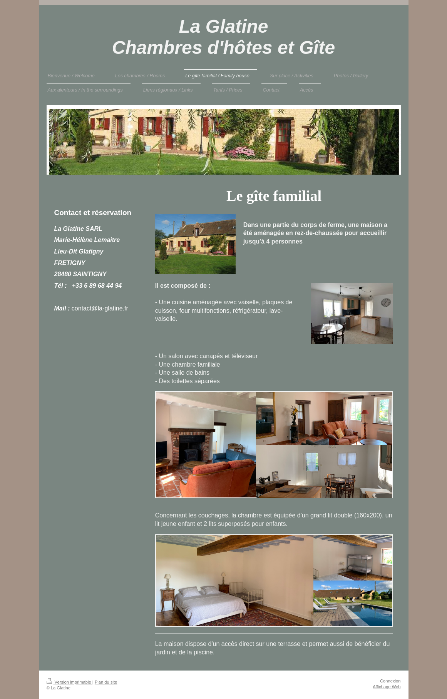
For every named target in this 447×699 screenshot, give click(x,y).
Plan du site (106, 682)
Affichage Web (386, 686)
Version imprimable (69, 682)
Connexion (390, 681)
